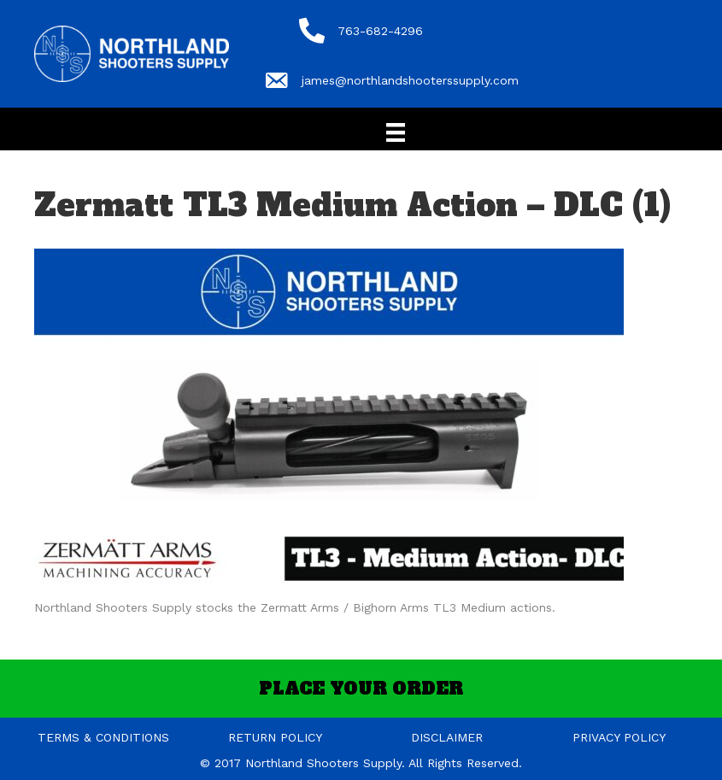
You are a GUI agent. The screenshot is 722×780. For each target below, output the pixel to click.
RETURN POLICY (275, 737)
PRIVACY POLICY (619, 737)
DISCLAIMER (447, 737)
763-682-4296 (380, 31)
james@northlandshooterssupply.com (410, 80)
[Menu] (396, 132)
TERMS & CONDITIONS (103, 737)
